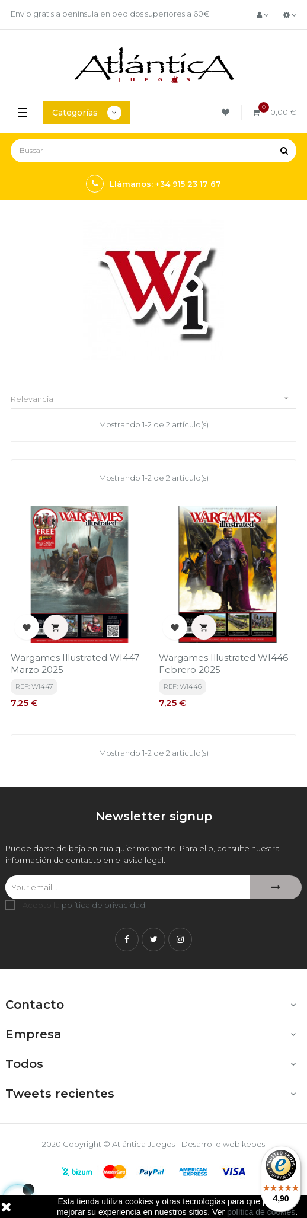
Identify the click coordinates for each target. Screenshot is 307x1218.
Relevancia (153, 398)
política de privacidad (103, 905)
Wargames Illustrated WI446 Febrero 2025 (223, 663)
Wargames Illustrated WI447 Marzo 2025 (75, 663)
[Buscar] (153, 150)
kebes (253, 1144)
